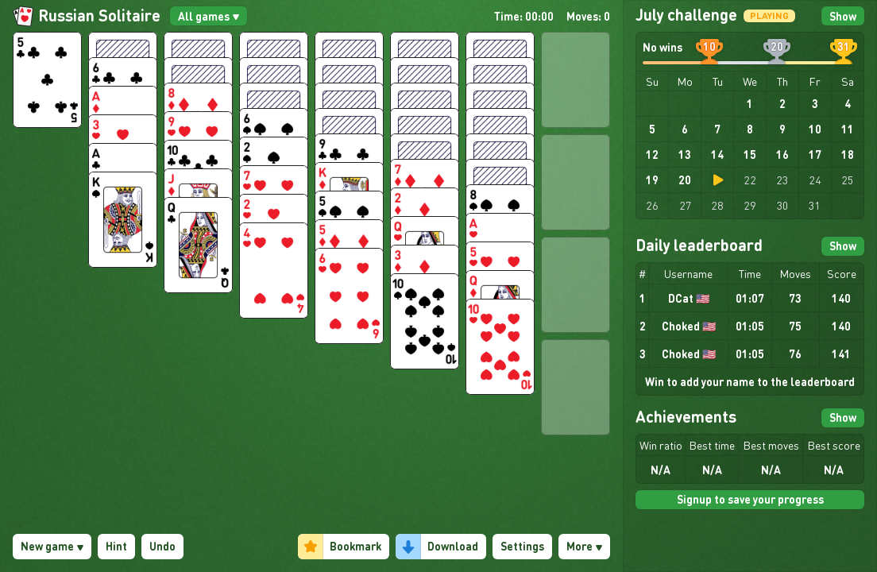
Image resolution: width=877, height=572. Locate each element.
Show (842, 16)
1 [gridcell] (750, 103)
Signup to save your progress (750, 499)
